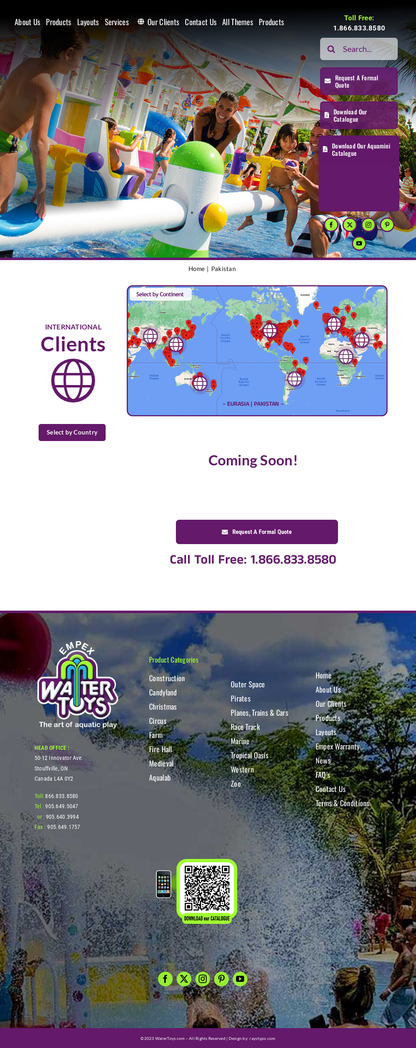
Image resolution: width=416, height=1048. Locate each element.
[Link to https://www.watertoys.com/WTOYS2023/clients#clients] (73, 380)
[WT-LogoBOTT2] (77, 643)
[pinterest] (387, 224)
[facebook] (331, 224)
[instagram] (368, 224)
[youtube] (359, 243)
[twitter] (349, 224)
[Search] (331, 49)
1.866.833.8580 (359, 28)
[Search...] (359, 49)
